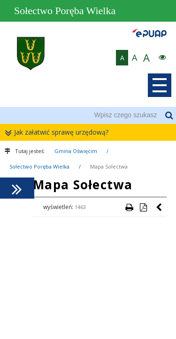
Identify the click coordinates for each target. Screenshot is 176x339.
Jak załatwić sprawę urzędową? (58, 132)
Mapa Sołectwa (109, 166)
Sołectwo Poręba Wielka (39, 166)
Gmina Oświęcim (75, 150)
